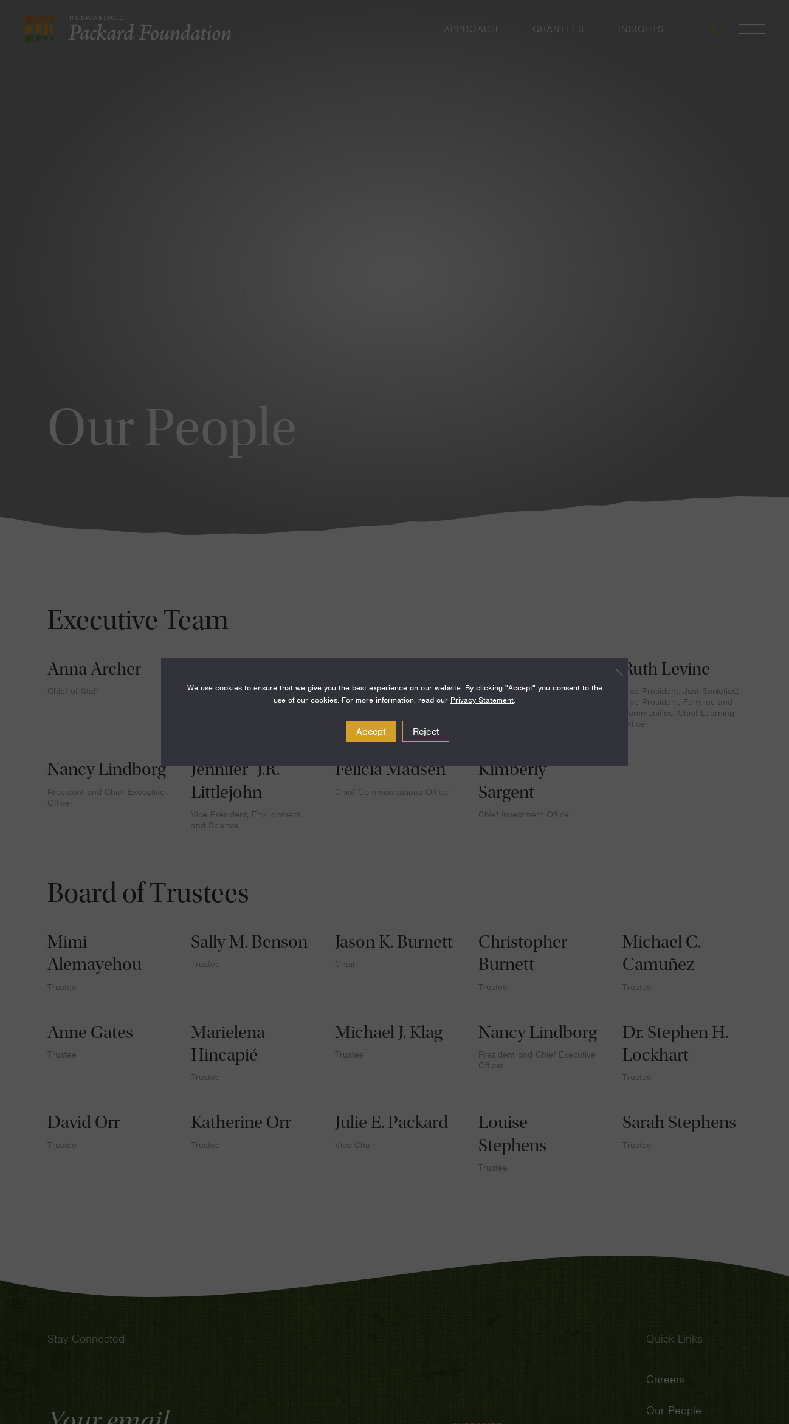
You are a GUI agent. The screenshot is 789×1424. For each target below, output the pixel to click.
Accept (371, 732)
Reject (426, 732)
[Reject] (613, 672)
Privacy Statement (482, 700)
